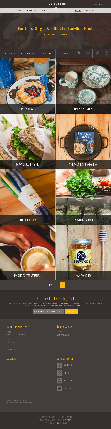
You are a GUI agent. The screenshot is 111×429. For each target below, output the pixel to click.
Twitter (64, 388)
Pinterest (65, 373)
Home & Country (27, 53)
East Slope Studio (61, 423)
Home (18, 10)
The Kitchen (9, 53)
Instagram (65, 380)
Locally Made (46, 53)
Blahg (78, 10)
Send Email (11, 350)
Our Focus (31, 10)
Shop (43, 10)
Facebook (64, 365)
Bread (65, 53)
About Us (90, 10)
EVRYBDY (68, 420)
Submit (71, 311)
